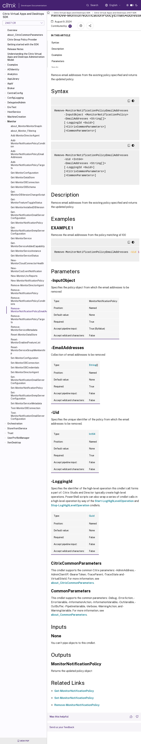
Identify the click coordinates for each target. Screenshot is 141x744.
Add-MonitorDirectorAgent (25, 135)
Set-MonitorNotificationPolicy (27, 388)
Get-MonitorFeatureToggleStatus (26, 201)
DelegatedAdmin (16, 102)
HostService (14, 112)
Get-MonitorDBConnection (25, 182)
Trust (10, 433)
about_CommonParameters (69, 614)
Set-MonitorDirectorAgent (25, 372)
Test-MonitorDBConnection (25, 408)
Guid (92, 516)
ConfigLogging (15, 97)
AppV (10, 83)
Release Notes (15, 49)
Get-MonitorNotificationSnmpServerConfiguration (28, 230)
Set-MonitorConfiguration (24, 358)
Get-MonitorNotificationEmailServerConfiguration (27, 215)
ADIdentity (13, 69)
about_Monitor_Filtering (23, 131)
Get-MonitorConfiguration (24, 172)
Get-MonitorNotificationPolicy (27, 222)
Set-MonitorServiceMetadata (26, 403)
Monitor (11, 121)
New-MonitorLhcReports (24, 276)
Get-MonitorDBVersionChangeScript (28, 193)
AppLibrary (13, 79)
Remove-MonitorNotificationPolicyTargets (28, 319)
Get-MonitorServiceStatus (25, 255)
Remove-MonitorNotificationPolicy (24, 291)
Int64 (92, 434)
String (93, 365)
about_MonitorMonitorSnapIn (26, 126)
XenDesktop (14, 442)
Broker (11, 88)
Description (60, 48)
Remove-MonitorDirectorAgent (27, 285)
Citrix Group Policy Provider (22, 39)
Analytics (12, 74)
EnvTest (11, 107)
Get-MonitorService (21, 238)
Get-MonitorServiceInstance (26, 251)
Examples (12, 64)
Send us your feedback (62, 727)
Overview (12, 30)
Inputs (57, 67)
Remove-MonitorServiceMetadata (24, 328)
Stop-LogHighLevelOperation (70, 505)
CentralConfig (15, 93)
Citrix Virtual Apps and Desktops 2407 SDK (115, 13)
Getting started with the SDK (23, 44)
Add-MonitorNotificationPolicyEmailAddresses (27, 154)
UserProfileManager (18, 438)
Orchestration (14, 423)
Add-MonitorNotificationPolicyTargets (28, 165)
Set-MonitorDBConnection (25, 363)
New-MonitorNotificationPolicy (27, 280)
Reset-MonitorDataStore (24, 334)
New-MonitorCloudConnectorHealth (27, 262)
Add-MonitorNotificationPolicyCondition (28, 143)
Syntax (57, 42)
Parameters (60, 61)
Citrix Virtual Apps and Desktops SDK (72, 13)
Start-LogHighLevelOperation (114, 501)
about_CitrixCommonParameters (25, 35)
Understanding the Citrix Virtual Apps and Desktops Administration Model (25, 57)
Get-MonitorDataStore (23, 177)
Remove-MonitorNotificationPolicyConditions (28, 301)
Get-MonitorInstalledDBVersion (27, 207)
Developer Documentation (28, 5)
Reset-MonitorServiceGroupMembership (28, 350)
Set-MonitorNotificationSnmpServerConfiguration (28, 395)
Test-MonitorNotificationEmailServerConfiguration (27, 416)
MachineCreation (16, 116)
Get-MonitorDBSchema (23, 187)
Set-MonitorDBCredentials (25, 367)
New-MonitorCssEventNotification (26, 270)
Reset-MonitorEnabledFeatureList (25, 341)
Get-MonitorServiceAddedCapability (28, 244)
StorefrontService (17, 428)
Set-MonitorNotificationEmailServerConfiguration (27, 380)
